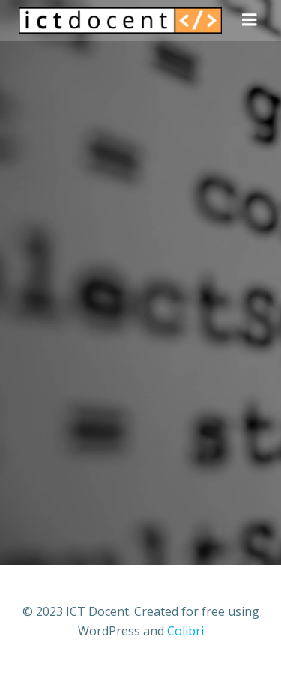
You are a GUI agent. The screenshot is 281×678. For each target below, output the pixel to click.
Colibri (185, 631)
